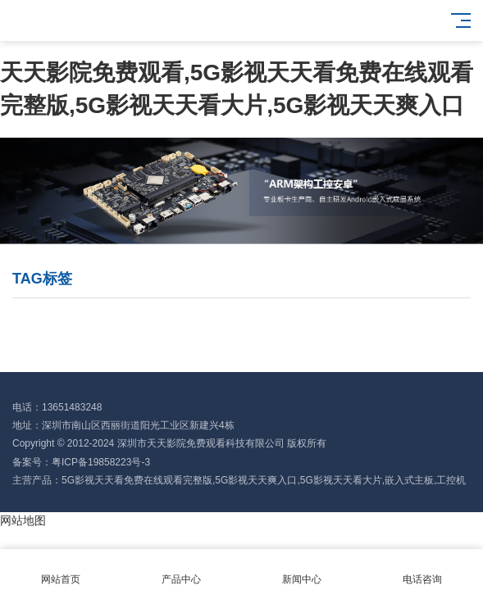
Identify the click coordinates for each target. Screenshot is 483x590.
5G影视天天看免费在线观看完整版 (137, 480)
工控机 (451, 480)
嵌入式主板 (409, 480)
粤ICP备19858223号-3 (101, 462)
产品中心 (181, 570)
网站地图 (23, 520)
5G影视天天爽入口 (256, 480)
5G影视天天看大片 (341, 480)
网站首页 (60, 570)
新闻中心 (302, 570)
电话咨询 (422, 570)
